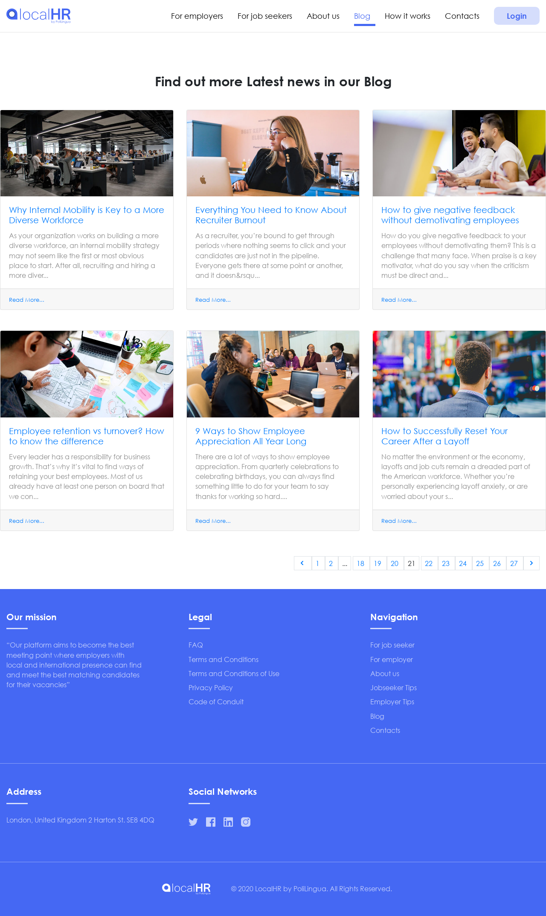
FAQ (196, 644)
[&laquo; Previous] (303, 563)
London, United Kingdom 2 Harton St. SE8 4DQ (80, 819)
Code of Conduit (216, 701)
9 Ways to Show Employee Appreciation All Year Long (250, 436)
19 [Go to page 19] (378, 563)
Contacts (462, 15)
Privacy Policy (211, 687)
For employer (391, 659)
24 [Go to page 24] (463, 563)
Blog (362, 15)
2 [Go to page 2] (331, 563)
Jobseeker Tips (393, 687)
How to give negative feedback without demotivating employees (450, 215)
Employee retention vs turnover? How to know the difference (86, 436)
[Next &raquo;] (531, 563)
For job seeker (392, 644)
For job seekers (265, 15)
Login (517, 15)
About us (323, 15)
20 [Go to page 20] (395, 563)
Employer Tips (392, 701)
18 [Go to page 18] (361, 563)
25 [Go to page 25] (480, 563)
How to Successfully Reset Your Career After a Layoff (444, 436)
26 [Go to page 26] (497, 563)
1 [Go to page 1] (318, 563)
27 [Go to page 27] (515, 563)
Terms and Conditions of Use (234, 673)
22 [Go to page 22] (429, 563)
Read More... (26, 299)
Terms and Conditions (223, 659)
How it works (407, 15)
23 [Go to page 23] (446, 563)
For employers (197, 15)
